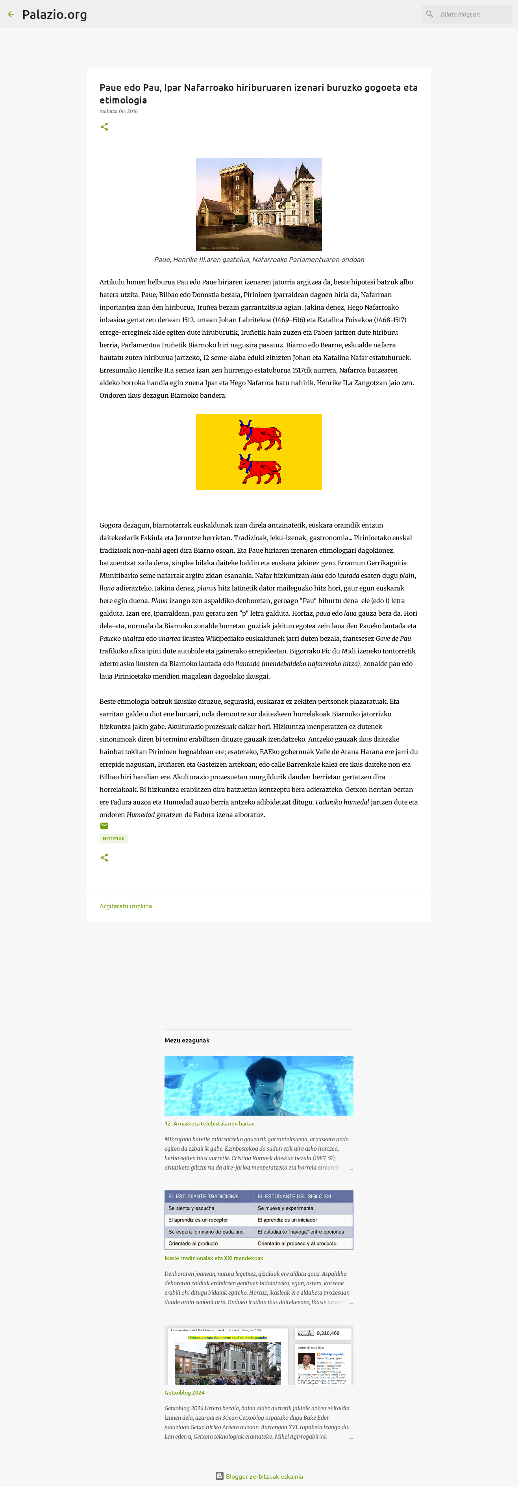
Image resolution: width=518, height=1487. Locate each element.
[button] (104, 127)
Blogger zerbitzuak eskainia (259, 1476)
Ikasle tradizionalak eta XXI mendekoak (214, 1258)
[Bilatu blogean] (470, 14)
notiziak (114, 838)
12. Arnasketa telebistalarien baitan (210, 1123)
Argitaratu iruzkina (126, 906)
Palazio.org (54, 14)
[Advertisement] (204, 982)
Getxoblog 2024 (185, 1392)
